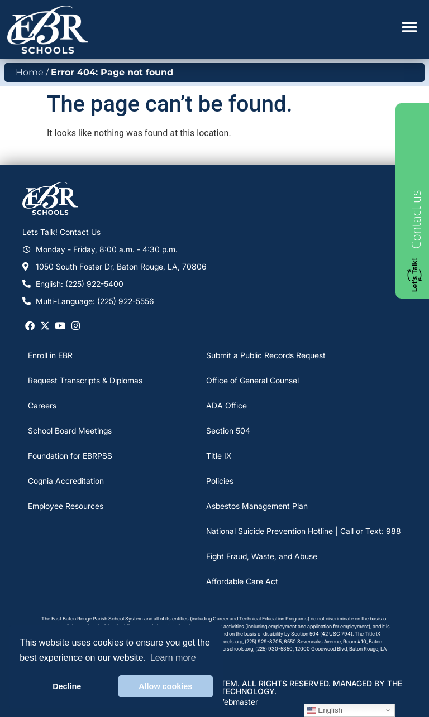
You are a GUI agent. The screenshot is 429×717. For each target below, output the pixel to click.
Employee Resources (65, 506)
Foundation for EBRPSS (70, 455)
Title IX (218, 455)
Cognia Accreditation (66, 480)
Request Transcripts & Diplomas (85, 380)
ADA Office (226, 405)
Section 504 (228, 430)
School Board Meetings (70, 430)
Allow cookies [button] (165, 686)
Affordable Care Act (242, 581)
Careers (42, 405)
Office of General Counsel (252, 380)
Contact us (415, 219)
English (324, 710)
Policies (219, 480)
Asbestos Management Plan (257, 506)
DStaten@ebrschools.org (224, 649)
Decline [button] (67, 686)
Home (30, 72)
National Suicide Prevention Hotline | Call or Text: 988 (303, 531)
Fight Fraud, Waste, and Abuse (261, 556)
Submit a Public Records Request (266, 355)
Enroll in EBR (50, 355)
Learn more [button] (173, 657)
